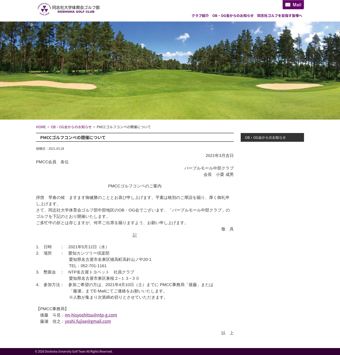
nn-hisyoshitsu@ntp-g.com (91, 315)
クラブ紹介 (200, 15)
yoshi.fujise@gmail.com (88, 321)
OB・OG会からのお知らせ (233, 15)
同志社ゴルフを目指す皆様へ (279, 15)
